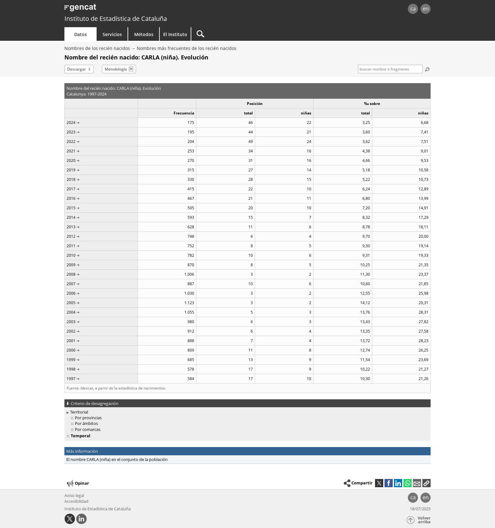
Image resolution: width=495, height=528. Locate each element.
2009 (71, 264)
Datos (80, 34)
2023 (71, 132)
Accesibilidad (76, 501)
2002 (71, 331)
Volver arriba (424, 520)
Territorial (79, 412)
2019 (71, 170)
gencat (137, 9)
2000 (71, 350)
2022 (71, 141)
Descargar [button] (76, 69)
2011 (71, 246)
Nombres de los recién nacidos (97, 48)
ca (413, 8)
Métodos (143, 34)
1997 (71, 378)
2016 (71, 198)
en (426, 8)
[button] (426, 483)
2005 (71, 302)
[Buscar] (245, 34)
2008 (71, 274)
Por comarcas (87, 429)
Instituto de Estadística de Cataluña (115, 18)
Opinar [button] (77, 483)
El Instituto (175, 34)
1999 (71, 359)
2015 (71, 208)
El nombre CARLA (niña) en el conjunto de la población (117, 459)
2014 (71, 217)
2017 (71, 189)
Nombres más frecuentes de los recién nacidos (186, 48)
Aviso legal (74, 495)
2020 (71, 160)
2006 (71, 293)
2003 (71, 321)
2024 (71, 122)
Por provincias (88, 418)
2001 (71, 340)
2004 (71, 312)
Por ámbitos (86, 423)
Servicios (112, 34)
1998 (71, 369)
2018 (71, 179)
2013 (71, 227)
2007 (71, 283)
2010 (71, 255)
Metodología (116, 69)
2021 (71, 151)
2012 (71, 236)
